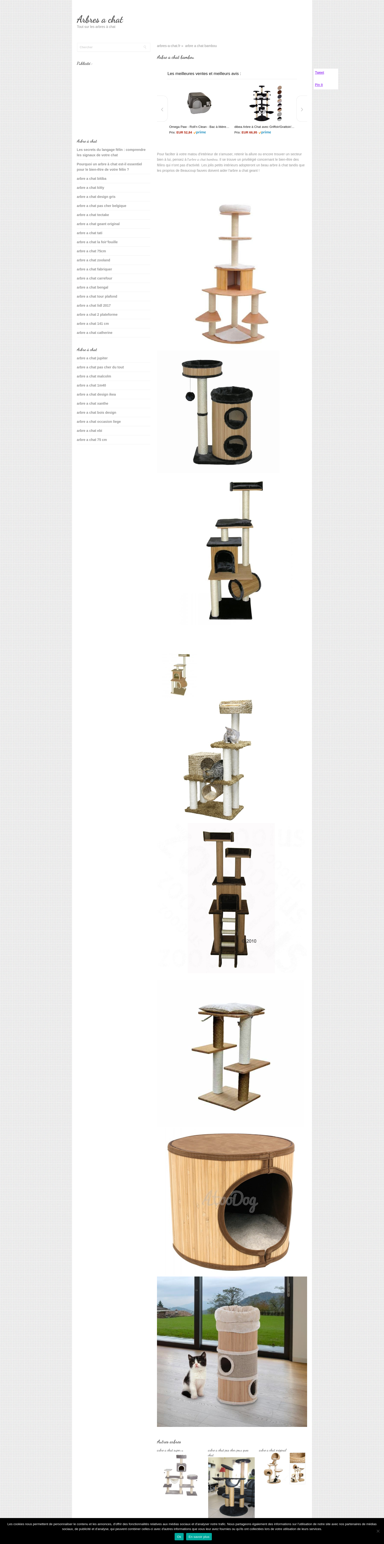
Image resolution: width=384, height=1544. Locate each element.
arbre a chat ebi (89, 431)
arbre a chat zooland (93, 260)
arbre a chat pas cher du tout (100, 367)
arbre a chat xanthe (92, 403)
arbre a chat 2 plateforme (97, 314)
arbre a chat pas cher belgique (101, 206)
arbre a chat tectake (93, 215)
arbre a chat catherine (95, 333)
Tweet (319, 72)
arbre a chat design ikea (96, 394)
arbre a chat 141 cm (93, 324)
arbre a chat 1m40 (91, 385)
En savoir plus (199, 1537)
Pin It (319, 85)
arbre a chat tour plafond (97, 296)
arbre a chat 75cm (91, 251)
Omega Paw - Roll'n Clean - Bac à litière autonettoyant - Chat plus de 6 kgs (199, 127)
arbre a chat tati (89, 233)
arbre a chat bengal (92, 287)
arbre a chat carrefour (94, 278)
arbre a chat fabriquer (94, 269)
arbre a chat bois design (96, 412)
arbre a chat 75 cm (92, 440)
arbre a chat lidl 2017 (94, 305)
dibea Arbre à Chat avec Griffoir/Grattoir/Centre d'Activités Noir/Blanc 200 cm (264, 127)
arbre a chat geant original (98, 224)
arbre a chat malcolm (94, 376)
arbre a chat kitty (90, 188)
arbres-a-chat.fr (168, 46)
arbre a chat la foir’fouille (97, 242)
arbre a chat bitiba (92, 179)
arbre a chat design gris (96, 197)
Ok (179, 1537)
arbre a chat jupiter (92, 358)
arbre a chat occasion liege (99, 422)
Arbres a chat (100, 19)
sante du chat (88, 455)
